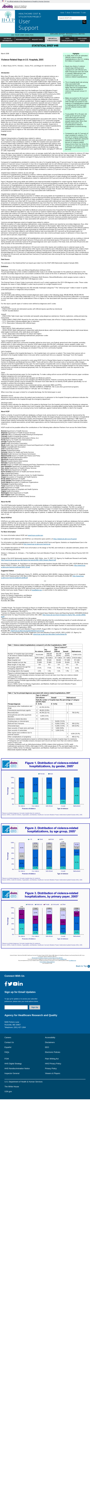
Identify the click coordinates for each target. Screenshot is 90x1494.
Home (62, 12)
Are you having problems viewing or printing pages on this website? (47, 957)
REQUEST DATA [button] (37, 39)
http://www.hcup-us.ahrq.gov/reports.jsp (36, 544)
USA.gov (8, 1091)
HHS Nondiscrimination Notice (17, 1068)
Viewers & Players (51, 961)
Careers (7, 1037)
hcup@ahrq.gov (37, 590)
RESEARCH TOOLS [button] (22, 39)
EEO (47, 1047)
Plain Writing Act (52, 1059)
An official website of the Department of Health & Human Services (28, 1)
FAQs (6, 1052)
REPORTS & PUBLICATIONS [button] (52, 40)
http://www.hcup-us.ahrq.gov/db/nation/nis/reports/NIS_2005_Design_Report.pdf (28, 560)
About (68, 12)
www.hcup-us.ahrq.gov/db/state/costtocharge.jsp (50, 634)
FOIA (6, 1059)
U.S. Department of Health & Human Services (23, 1082)
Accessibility (50, 1037)
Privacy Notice (43, 961)
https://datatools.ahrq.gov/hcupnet (65, 539)
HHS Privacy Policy (53, 1064)
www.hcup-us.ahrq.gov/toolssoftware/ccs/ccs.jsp (27, 631)
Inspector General (11, 1073)
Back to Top (83, 966)
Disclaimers (50, 1042)
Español (7, 1047)
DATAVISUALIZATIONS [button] (67, 40)
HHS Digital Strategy (13, 1064)
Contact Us (9, 1042)
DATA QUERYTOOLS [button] (82, 40)
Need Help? (76, 12)
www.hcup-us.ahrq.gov (35, 535)
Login (84, 12)
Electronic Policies (52, 1052)
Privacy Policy (51, 1068)
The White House (11, 1087)
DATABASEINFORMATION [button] (7, 40)
